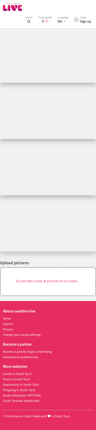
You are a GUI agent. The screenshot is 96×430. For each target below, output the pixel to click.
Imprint (8, 324)
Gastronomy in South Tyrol (21, 384)
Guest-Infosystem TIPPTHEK (22, 395)
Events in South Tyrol (17, 374)
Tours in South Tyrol (16, 379)
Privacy (8, 329)
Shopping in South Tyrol (19, 390)
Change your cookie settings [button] (22, 334)
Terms (7, 318)
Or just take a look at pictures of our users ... (48, 281)
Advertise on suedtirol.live (20, 357)
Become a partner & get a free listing (27, 351)
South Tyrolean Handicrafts (21, 401)
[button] (48, 281)
